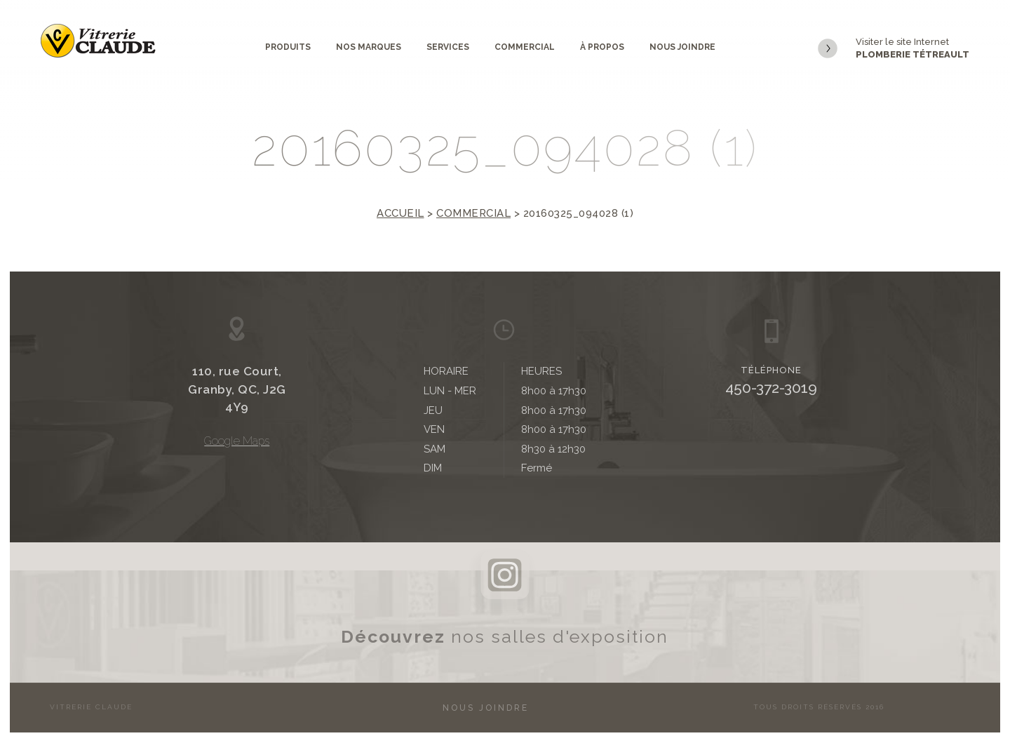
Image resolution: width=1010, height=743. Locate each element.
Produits (288, 47)
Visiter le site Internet (893, 48)
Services (447, 47)
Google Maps (236, 441)
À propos (602, 47)
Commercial (524, 47)
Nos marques (368, 47)
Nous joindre (682, 47)
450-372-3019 (771, 387)
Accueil (400, 213)
